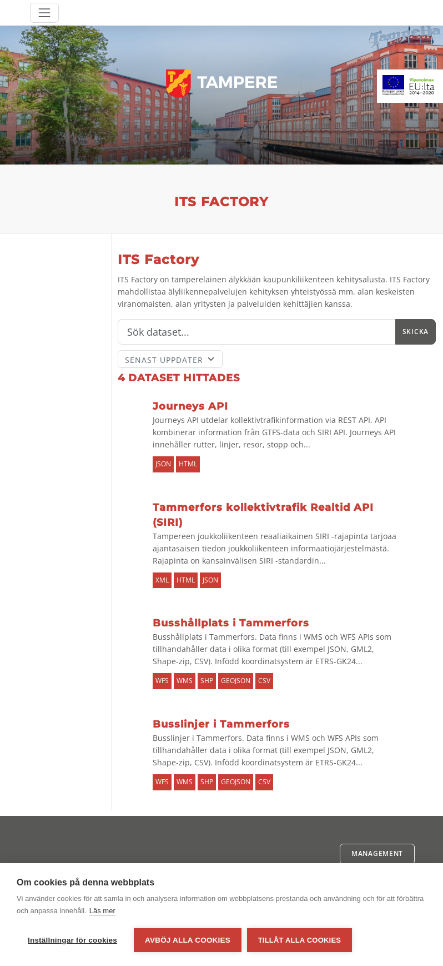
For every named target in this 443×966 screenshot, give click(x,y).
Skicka (415, 331)
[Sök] (257, 332)
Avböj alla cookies (187, 940)
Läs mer (102, 911)
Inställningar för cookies (72, 940)
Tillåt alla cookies (299, 940)
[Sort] (170, 359)
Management (377, 853)
